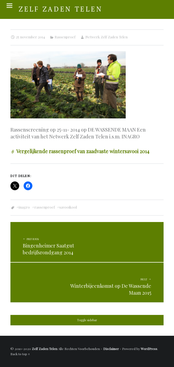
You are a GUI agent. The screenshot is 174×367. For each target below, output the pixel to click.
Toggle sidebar (87, 320)
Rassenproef (65, 37)
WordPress (149, 348)
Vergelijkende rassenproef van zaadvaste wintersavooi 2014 (82, 151)
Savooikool (68, 207)
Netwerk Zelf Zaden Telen (106, 37)
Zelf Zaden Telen (44, 348)
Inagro (24, 207)
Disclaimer (111, 348)
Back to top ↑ (20, 354)
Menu (9, 6)
